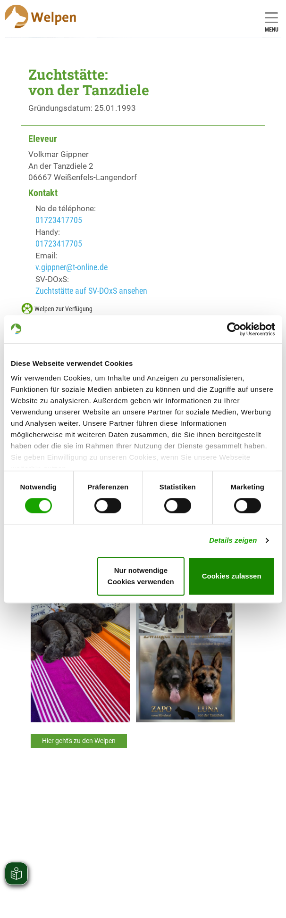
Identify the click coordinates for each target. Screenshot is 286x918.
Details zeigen (233, 541)
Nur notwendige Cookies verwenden (141, 576)
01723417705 (58, 220)
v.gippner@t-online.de (71, 267)
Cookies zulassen (231, 576)
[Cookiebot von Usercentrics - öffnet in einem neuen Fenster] (234, 329)
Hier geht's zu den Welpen (79, 740)
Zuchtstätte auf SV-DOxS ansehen (91, 291)
